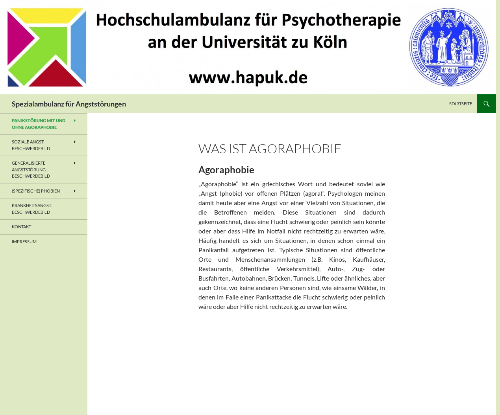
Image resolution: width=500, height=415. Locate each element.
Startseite (460, 103)
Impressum (24, 241)
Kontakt (21, 226)
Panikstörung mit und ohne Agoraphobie (38, 124)
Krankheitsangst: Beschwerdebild (32, 209)
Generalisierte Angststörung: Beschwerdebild (31, 169)
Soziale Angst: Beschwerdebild (31, 145)
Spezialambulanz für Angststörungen (69, 103)
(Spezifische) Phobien (36, 190)
